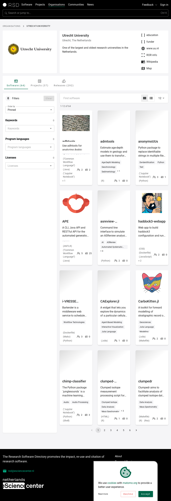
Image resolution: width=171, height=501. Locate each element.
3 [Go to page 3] (111, 430)
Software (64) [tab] (16, 83)
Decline (128, 495)
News (90, 4)
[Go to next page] (136, 430)
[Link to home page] (12, 5)
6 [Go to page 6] (130, 430)
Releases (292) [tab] (64, 83)
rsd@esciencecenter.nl (18, 471)
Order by (11, 106)
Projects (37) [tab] (39, 83)
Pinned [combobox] (12, 109)
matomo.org (130, 484)
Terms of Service (125, 461)
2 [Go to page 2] (104, 430)
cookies (111, 484)
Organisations (56, 4)
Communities (76, 4)
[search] (85, 12)
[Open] (50, 128)
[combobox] (27, 128)
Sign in (164, 4)
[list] (151, 98)
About (118, 456)
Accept (145, 495)
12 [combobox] (159, 98)
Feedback (149, 4)
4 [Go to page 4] (117, 430)
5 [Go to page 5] (123, 430)
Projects (40, 4)
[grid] (144, 98)
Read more (103, 495)
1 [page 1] (98, 430)
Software (26, 4)
